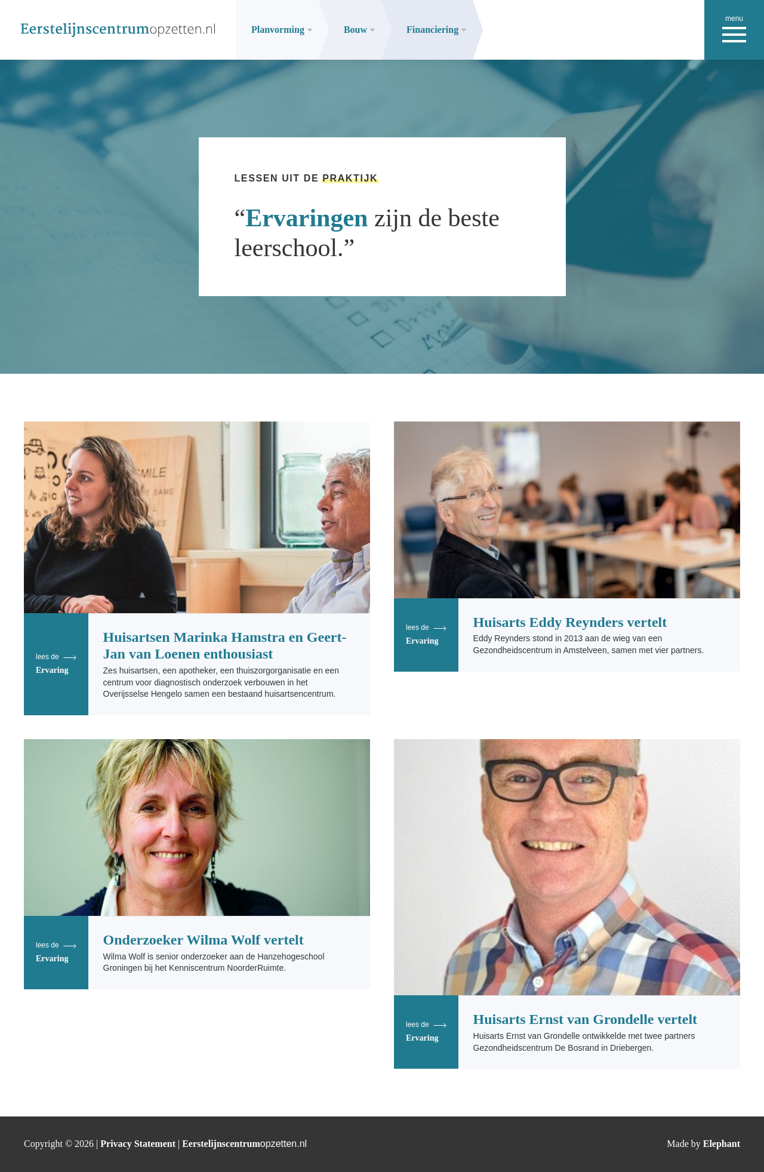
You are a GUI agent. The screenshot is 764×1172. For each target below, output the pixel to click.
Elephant (721, 1144)
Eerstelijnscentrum (244, 1144)
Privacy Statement (139, 1144)
